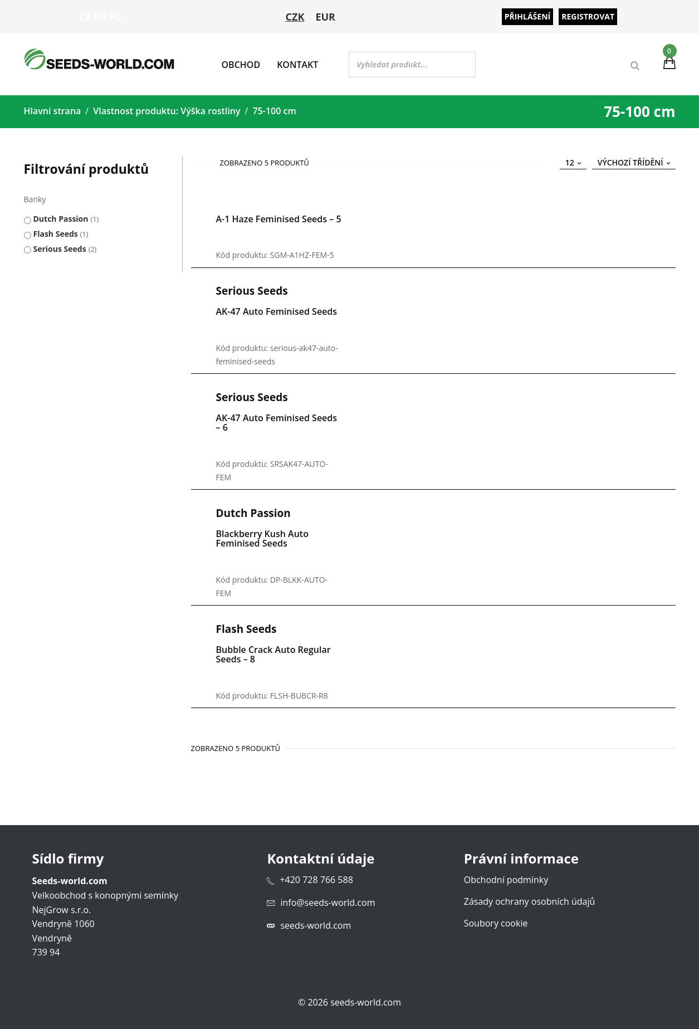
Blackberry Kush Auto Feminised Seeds (262, 535)
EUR (325, 16)
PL (115, 16)
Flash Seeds (55, 230)
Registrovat (587, 16)
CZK (295, 16)
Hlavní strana (52, 107)
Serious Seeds (59, 245)
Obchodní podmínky (506, 876)
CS (85, 16)
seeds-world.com (315, 921)
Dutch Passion (61, 215)
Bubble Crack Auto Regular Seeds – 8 (273, 651)
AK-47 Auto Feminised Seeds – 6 (277, 419)
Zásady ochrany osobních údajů (529, 898)
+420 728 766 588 (316, 876)
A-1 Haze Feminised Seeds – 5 (278, 215)
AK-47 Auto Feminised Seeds (277, 308)
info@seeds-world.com (327, 899)
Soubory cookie (496, 920)
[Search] (635, 67)
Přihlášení (528, 16)
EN (100, 16)
